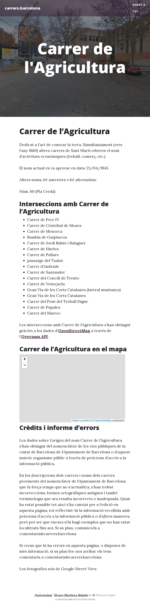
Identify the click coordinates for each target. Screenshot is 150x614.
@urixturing (43, 595)
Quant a (138, 4)
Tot (135, 11)
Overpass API (34, 336)
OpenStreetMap (74, 330)
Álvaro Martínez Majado (71, 595)
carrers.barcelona (22, 8)
